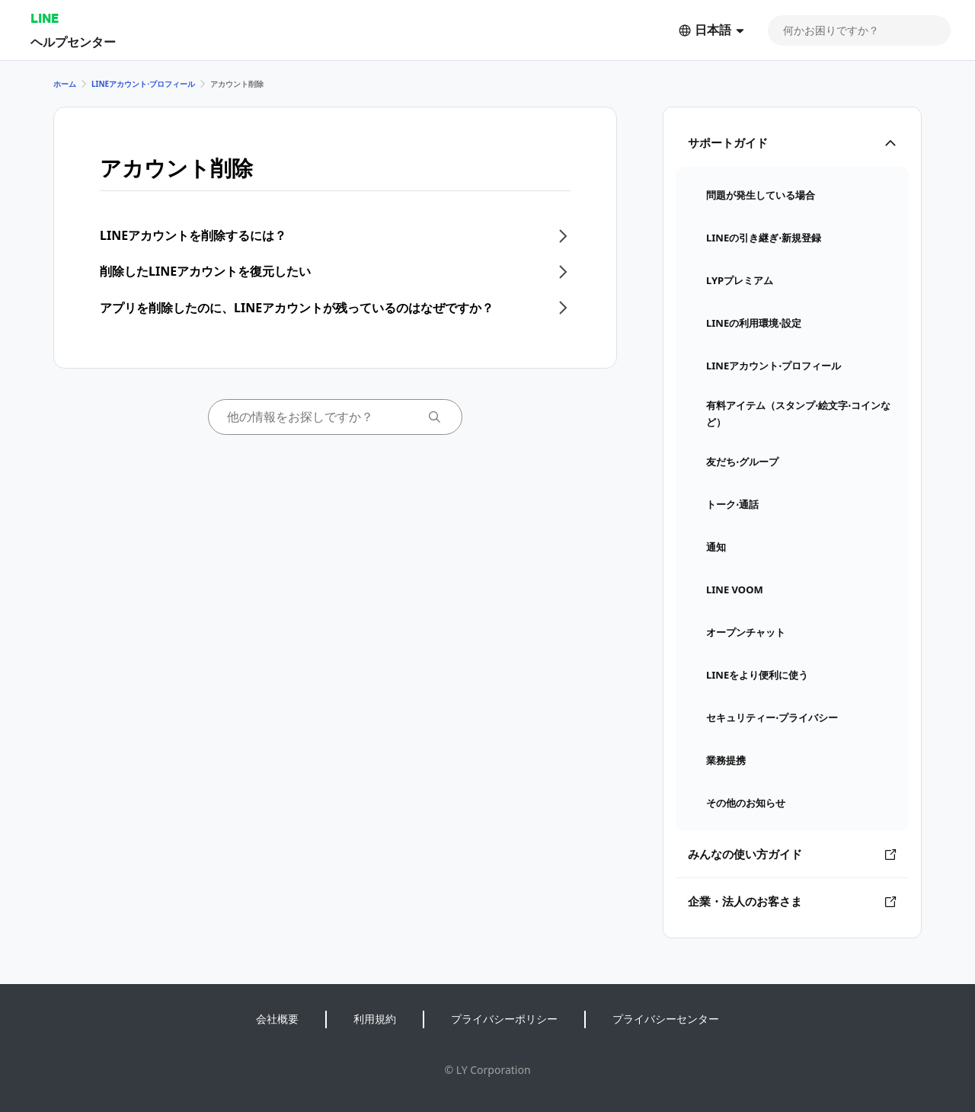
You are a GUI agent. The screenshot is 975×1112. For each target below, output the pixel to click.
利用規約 (374, 1018)
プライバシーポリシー (504, 1018)
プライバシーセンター (665, 1018)
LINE (44, 18)
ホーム (64, 83)
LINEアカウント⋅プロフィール (143, 83)
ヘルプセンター (73, 42)
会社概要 (277, 1018)
